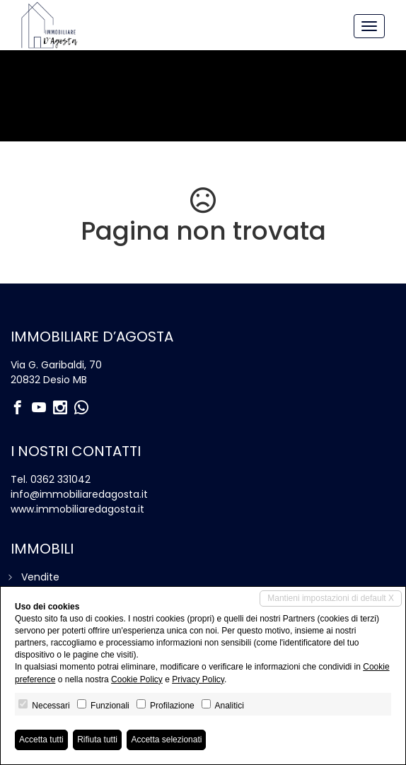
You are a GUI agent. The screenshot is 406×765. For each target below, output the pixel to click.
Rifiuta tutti (97, 739)
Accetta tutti (41, 739)
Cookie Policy (137, 679)
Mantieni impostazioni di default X (330, 598)
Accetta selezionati (166, 739)
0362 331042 (60, 479)
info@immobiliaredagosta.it (79, 494)
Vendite (40, 577)
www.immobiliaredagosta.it (77, 509)
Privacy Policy (198, 679)
